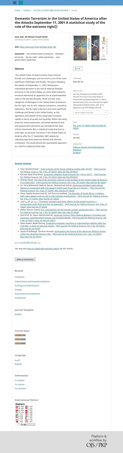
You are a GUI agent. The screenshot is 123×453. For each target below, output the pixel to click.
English (18, 314)
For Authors (19, 384)
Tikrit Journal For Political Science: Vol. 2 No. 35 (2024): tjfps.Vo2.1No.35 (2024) (63, 211)
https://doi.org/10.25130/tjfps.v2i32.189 (38, 47)
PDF (78, 69)
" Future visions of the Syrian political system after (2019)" (66, 169)
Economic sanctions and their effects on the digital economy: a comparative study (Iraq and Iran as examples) (58, 203)
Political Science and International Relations (32, 281)
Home (17, 10)
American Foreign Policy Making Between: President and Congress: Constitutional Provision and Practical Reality (62, 216)
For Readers (19, 380)
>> (39, 242)
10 (35, 242)
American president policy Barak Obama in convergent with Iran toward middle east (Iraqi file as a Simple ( (61, 186)
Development (20, 298)
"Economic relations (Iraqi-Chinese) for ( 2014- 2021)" (68, 174)
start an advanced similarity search (43, 248)
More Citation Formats (84, 112)
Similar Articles (23, 163)
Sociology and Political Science (27, 285)
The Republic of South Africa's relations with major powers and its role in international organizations (62, 194)
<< (16, 242)
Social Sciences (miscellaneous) (27, 293)
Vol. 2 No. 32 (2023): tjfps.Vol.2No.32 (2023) (50, 10)
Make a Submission (25, 259)
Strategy (77, 152)
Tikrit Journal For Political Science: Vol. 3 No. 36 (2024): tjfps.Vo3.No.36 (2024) (71, 182)
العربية (17, 360)
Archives (26, 10)
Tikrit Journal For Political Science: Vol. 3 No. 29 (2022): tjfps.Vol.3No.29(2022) (63, 170)
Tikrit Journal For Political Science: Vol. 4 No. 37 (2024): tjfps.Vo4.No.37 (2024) (62, 189)
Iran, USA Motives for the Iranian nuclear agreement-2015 (67, 209)
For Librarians (20, 388)
